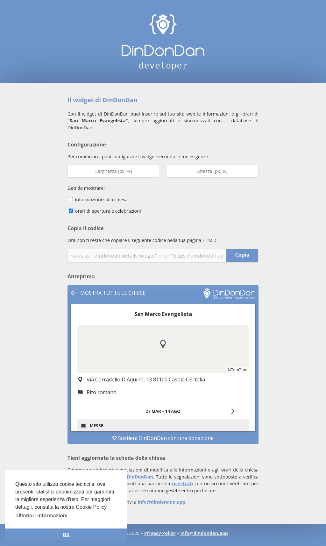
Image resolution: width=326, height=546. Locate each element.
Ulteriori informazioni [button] (41, 515)
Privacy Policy (159, 533)
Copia (242, 254)
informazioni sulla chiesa (98, 199)
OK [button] (66, 534)
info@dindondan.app (161, 502)
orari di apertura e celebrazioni (105, 211)
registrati (182, 483)
